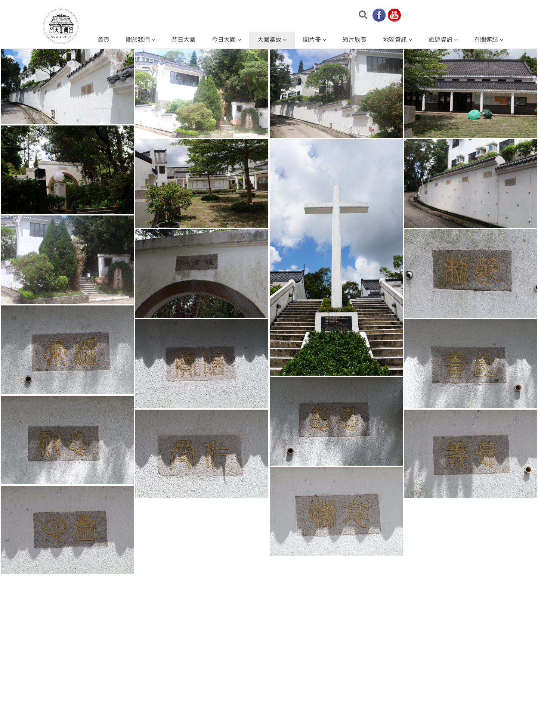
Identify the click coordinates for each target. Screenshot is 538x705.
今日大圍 (226, 39)
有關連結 (488, 39)
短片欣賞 (355, 39)
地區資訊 (397, 39)
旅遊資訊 (443, 39)
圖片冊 (314, 39)
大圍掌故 (272, 39)
